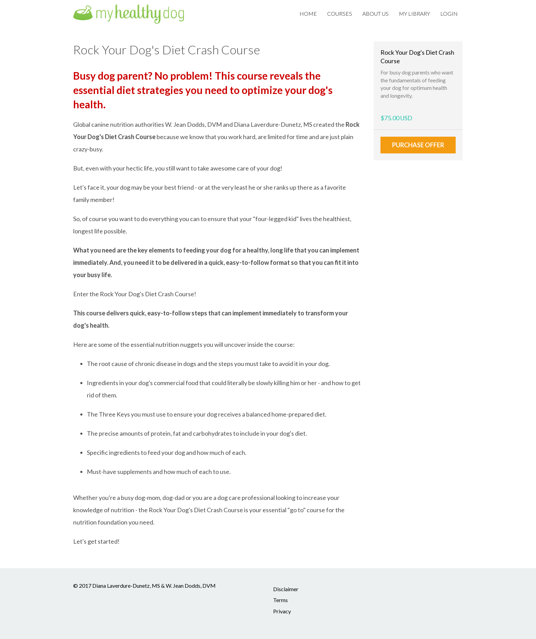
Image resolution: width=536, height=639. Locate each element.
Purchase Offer (418, 145)
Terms (280, 600)
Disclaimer (285, 589)
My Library (414, 13)
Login (449, 13)
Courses (339, 13)
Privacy (282, 611)
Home (308, 13)
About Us (375, 13)
